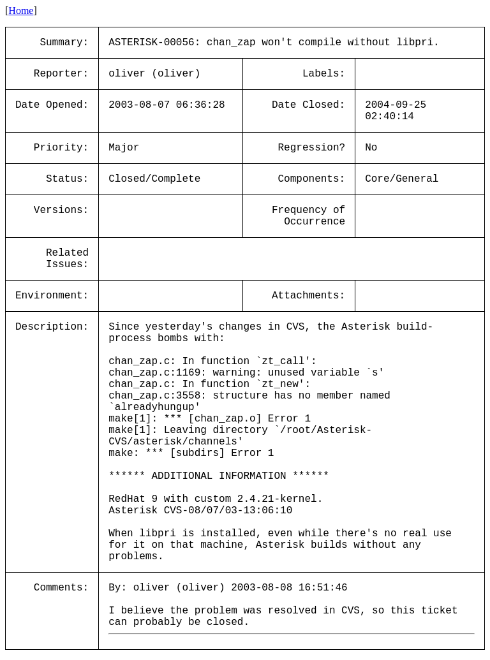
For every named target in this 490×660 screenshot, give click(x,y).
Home (20, 10)
